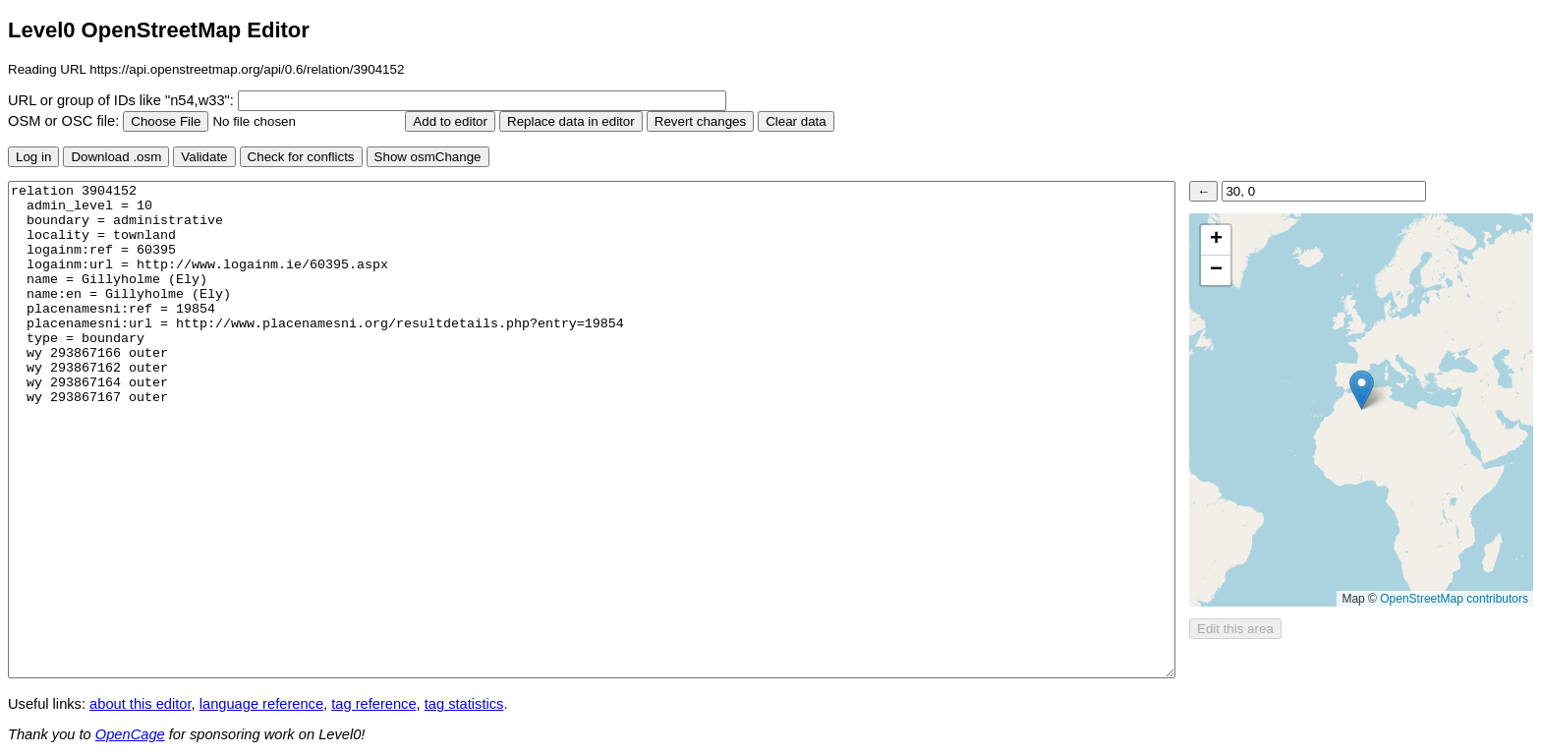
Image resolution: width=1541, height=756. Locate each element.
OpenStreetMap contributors (1454, 599)
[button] (1361, 390)
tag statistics (464, 704)
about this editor (140, 704)
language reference (261, 704)
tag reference (373, 704)
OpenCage (130, 734)
